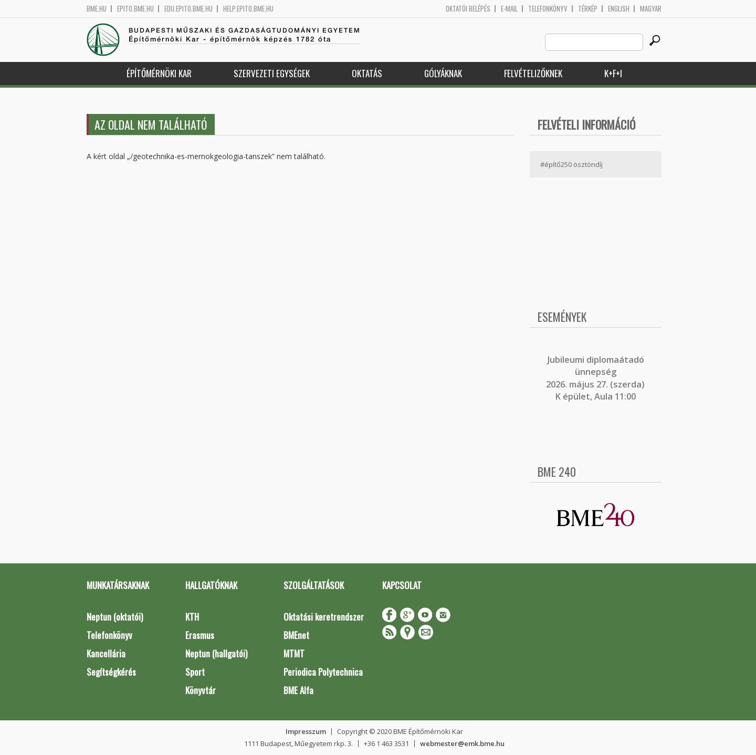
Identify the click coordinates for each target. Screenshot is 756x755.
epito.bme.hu (135, 8)
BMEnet (296, 635)
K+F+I (613, 73)
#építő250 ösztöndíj (571, 164)
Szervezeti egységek (272, 73)
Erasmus (199, 635)
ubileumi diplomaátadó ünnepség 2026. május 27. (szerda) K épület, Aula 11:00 (595, 378)
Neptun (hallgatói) (216, 653)
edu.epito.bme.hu (188, 8)
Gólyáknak (443, 73)
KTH (192, 616)
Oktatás (367, 73)
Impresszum (306, 731)
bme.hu (97, 8)
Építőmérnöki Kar (159, 73)
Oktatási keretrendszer (324, 616)
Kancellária (106, 653)
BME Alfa (298, 690)
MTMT (294, 653)
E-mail (509, 8)
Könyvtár (200, 690)
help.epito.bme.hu (248, 8)
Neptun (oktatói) (115, 616)
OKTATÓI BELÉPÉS (468, 8)
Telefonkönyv (548, 8)
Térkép (587, 8)
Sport (195, 671)
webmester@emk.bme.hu (462, 743)
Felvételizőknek (533, 73)
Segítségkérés (111, 671)
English (618, 8)
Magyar (651, 8)
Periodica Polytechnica (323, 671)
